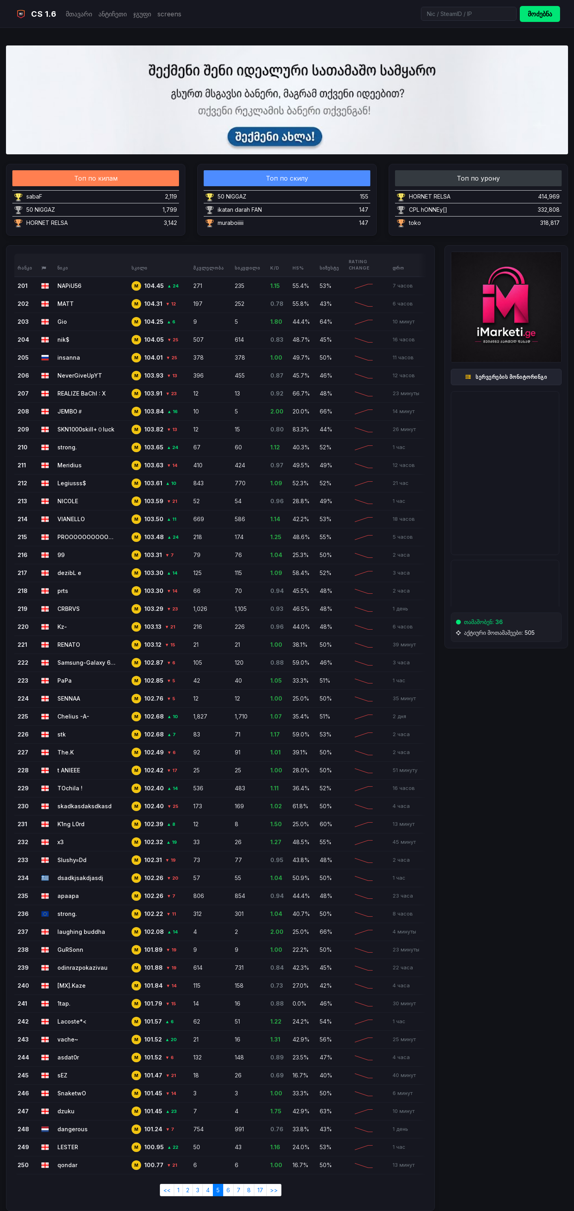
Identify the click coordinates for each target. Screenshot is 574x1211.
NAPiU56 (69, 285)
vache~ (67, 1039)
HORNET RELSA (47, 222)
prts (62, 590)
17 (260, 1190)
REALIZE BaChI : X (81, 393)
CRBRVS (68, 608)
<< (167, 1190)
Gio (62, 321)
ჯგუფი (142, 14)
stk (61, 734)
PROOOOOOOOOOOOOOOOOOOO (87, 537)
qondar (67, 1165)
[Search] (469, 14)
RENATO (68, 644)
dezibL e (69, 572)
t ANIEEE (68, 770)
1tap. (64, 1003)
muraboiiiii (231, 222)
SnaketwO (71, 1093)
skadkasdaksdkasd (84, 806)
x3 (60, 842)
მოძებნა (540, 14)
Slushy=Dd (71, 860)
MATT (65, 303)
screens (169, 14)
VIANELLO (71, 519)
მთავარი (79, 14)
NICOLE (67, 501)
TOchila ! (70, 788)
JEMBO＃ (70, 411)
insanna (68, 357)
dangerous (72, 1129)
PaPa (64, 680)
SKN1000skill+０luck (85, 429)
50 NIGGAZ (40, 209)
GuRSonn (70, 949)
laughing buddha (81, 931)
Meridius (69, 465)
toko (415, 222)
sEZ (62, 1075)
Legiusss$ (71, 483)
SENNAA (68, 698)
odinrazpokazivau (82, 967)
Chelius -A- (73, 716)
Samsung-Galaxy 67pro (87, 662)
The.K (65, 752)
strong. (67, 447)
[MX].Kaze (71, 985)
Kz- (62, 626)
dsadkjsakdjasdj (80, 877)
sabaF (34, 196)
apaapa (68, 895)
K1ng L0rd (71, 824)
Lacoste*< (71, 1021)
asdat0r (68, 1057)
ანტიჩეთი (112, 14)
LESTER (67, 1147)
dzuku (66, 1111)
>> (274, 1190)
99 (61, 554)
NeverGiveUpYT (79, 375)
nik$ (63, 339)
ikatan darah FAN (240, 209)
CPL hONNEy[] (428, 209)
